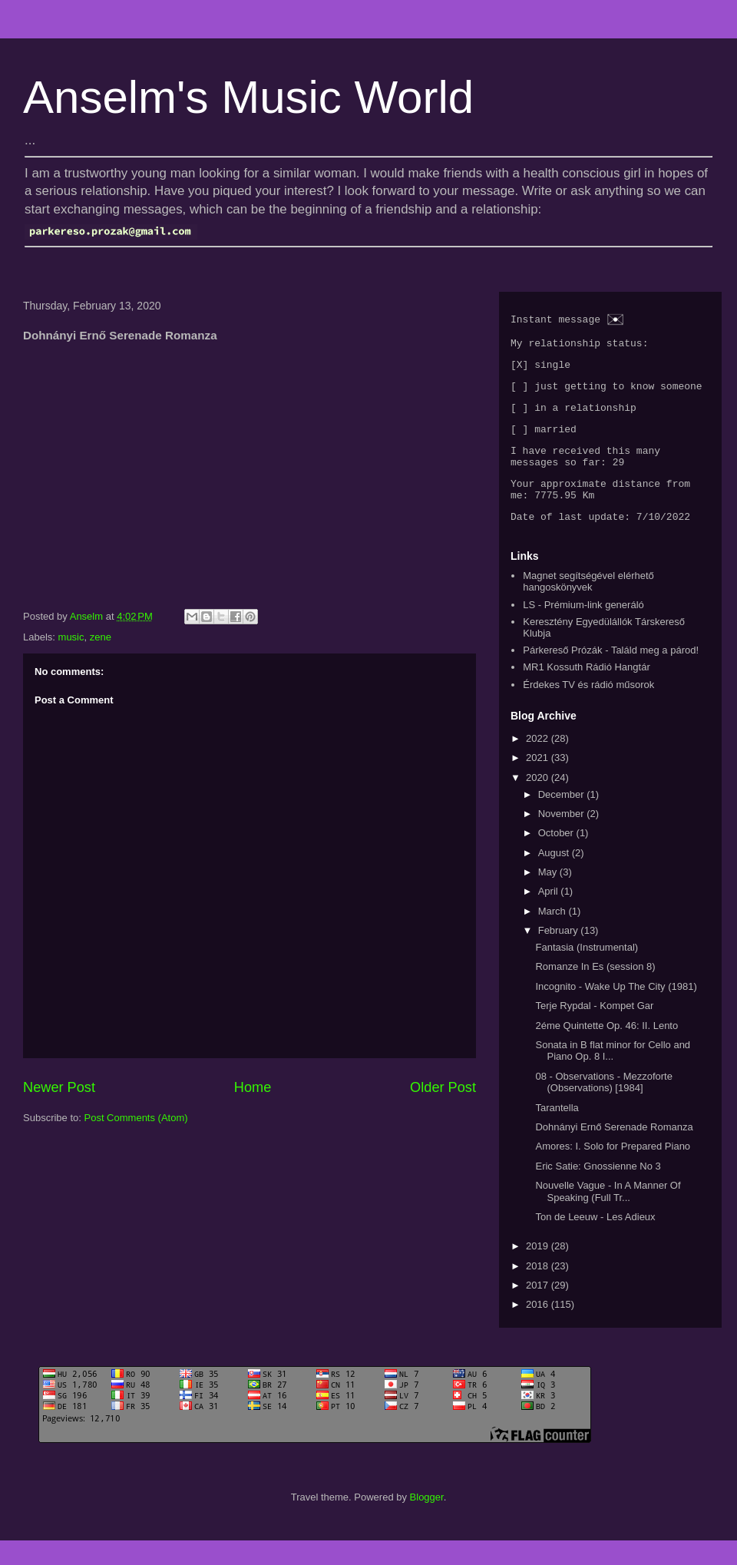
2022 (538, 762)
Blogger (427, 1521)
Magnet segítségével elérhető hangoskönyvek (588, 605)
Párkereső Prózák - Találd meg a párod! (611, 674)
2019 (538, 1270)
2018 (538, 1289)
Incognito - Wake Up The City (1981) (615, 1010)
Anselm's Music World (248, 97)
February (559, 955)
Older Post (443, 1087)
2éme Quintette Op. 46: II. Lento (606, 1049)
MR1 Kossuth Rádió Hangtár (586, 691)
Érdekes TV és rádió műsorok (588, 708)
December (562, 818)
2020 (538, 801)
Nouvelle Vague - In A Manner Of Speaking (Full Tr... (607, 1216)
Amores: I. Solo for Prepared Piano (612, 1170)
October (557, 857)
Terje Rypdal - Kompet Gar (594, 1030)
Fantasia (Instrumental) (586, 972)
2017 (538, 1309)
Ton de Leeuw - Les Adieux (595, 1241)
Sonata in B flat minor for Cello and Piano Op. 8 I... (612, 1075)
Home (253, 1087)
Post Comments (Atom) (136, 1117)
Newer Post (59, 1087)
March (553, 935)
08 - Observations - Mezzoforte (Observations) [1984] (603, 1106)
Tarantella (556, 1131)
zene (100, 637)
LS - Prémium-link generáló (583, 628)
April (549, 915)
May (549, 896)
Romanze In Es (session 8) (595, 991)
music (71, 637)
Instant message (555, 320)
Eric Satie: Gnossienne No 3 (597, 1190)
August (555, 876)
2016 (538, 1329)
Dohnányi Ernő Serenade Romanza (613, 1151)
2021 (538, 782)
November (562, 838)
